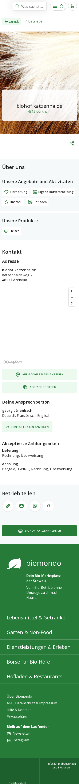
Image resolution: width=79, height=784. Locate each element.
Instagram (21, 740)
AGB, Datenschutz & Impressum (32, 703)
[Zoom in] (72, 291)
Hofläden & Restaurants (35, 676)
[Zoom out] (72, 297)
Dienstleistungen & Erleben (39, 646)
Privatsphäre (17, 716)
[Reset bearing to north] (72, 303)
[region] (39, 326)
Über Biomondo (19, 696)
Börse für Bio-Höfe (28, 661)
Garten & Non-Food (29, 632)
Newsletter (21, 733)
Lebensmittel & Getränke (36, 617)
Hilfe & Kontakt (19, 709)
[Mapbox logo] (12, 362)
